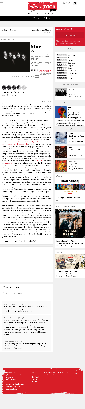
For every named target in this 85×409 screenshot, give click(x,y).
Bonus (54, 14)
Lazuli (71, 134)
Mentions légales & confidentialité (13, 387)
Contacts (9, 377)
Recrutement (11, 379)
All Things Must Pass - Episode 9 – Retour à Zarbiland (69, 272)
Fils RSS (35, 382)
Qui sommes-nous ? (13, 375)
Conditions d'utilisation (15, 384)
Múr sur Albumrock (70, 85)
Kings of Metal (74, 164)
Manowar (72, 161)
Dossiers (42, 14)
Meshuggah (9, 163)
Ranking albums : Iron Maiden (68, 198)
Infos (48, 14)
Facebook (35, 377)
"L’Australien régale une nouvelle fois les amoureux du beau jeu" (76, 156)
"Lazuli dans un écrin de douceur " (76, 142)
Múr (36, 46)
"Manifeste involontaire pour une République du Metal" (76, 168)
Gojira (39, 161)
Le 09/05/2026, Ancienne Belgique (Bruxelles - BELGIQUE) (69, 244)
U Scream (71, 110)
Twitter (35, 379)
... (57, 200)
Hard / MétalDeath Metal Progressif (75, 95)
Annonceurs (10, 382)
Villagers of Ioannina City (17, 144)
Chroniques (32, 14)
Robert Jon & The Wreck (65, 241)
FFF (69, 107)
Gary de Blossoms (9, 30)
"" (70, 120)
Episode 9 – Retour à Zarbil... (67, 276)
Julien (4, 95)
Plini (70, 147)
